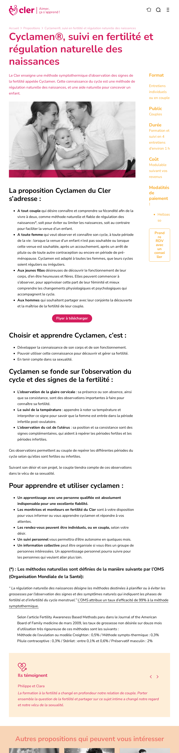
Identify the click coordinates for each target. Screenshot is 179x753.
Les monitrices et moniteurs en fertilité (50, 509)
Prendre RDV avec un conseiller (159, 244)
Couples (155, 114)
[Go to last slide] (151, 677)
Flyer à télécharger (72, 318)
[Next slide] (157, 677)
